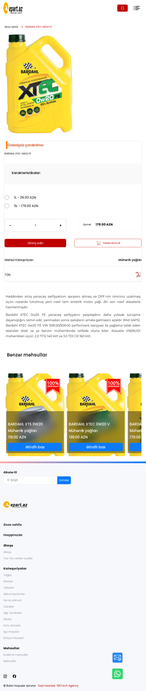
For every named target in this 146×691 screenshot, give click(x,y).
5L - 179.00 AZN (26, 206)
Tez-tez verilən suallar (18, 558)
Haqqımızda (12, 535)
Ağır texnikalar (12, 613)
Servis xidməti (12, 600)
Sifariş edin (35, 243)
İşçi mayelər (11, 632)
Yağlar (7, 575)
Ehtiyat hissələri (13, 638)
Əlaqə (7, 552)
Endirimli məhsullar (15, 655)
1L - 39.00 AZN (25, 197)
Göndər (64, 480)
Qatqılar (8, 606)
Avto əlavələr (12, 625)
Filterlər (8, 581)
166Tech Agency (68, 686)
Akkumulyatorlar (14, 594)
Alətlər (7, 619)
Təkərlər (8, 588)
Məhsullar (9, 661)
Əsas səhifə (11, 26)
